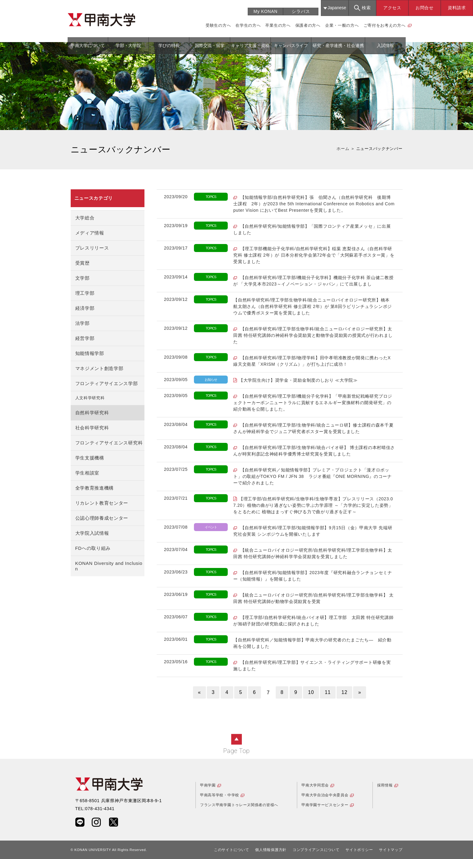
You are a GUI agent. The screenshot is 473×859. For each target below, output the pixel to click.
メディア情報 (89, 232)
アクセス (392, 7)
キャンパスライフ (291, 45)
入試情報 (385, 45)
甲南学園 (208, 785)
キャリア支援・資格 (250, 45)
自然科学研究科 (92, 412)
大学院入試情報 (92, 533)
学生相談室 (87, 472)
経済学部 (85, 308)
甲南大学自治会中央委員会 (325, 795)
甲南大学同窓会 (315, 785)
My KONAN (266, 11)
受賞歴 (82, 263)
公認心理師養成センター (101, 518)
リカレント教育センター (101, 503)
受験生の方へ (218, 25)
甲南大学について (88, 45)
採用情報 (385, 785)
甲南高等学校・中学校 (219, 795)
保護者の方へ (308, 25)
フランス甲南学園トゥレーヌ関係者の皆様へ (239, 805)
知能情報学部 (89, 353)
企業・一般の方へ (342, 25)
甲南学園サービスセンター (325, 805)
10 (311, 692)
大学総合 (85, 217)
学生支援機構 (89, 457)
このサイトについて (231, 850)
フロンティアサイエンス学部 (106, 383)
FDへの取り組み (93, 548)
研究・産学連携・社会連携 (338, 45)
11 (328, 692)
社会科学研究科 (92, 427)
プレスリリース (92, 247)
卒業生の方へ (277, 25)
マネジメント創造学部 (99, 368)
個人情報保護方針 (270, 850)
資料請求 (457, 7)
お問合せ (425, 7)
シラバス (301, 11)
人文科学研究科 (90, 398)
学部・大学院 (128, 45)
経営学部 (85, 338)
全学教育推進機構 (94, 488)
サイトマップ (390, 850)
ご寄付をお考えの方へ (385, 25)
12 (344, 692)
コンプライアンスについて (316, 850)
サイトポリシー (359, 850)
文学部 (82, 278)
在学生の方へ (248, 25)
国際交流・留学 (210, 45)
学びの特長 (168, 45)
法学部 (82, 323)
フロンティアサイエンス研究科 (109, 442)
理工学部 (85, 293)
